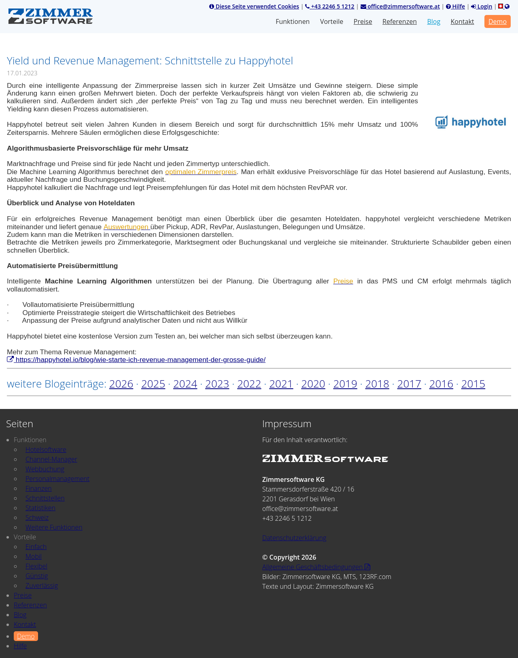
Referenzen (399, 21)
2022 (249, 383)
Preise (363, 21)
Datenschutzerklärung (294, 537)
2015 (473, 383)
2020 (313, 383)
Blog (433, 21)
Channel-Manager (51, 459)
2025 (153, 383)
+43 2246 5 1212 (330, 6)
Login (481, 6)
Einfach (36, 546)
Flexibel (36, 566)
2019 (345, 383)
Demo (497, 21)
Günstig (36, 575)
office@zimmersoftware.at (400, 6)
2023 (217, 383)
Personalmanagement (57, 478)
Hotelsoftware (45, 449)
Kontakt (462, 21)
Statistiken (40, 507)
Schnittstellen (45, 498)
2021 (281, 383)
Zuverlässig (41, 585)
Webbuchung (44, 468)
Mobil (33, 556)
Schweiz (37, 517)
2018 (377, 383)
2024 (185, 383)
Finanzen (38, 488)
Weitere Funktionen (54, 527)
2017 (409, 383)
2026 (121, 383)
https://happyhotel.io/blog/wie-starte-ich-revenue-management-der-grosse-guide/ (136, 359)
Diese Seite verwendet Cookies (254, 6)
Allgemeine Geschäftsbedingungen (316, 566)
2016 (441, 383)
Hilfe (455, 6)
